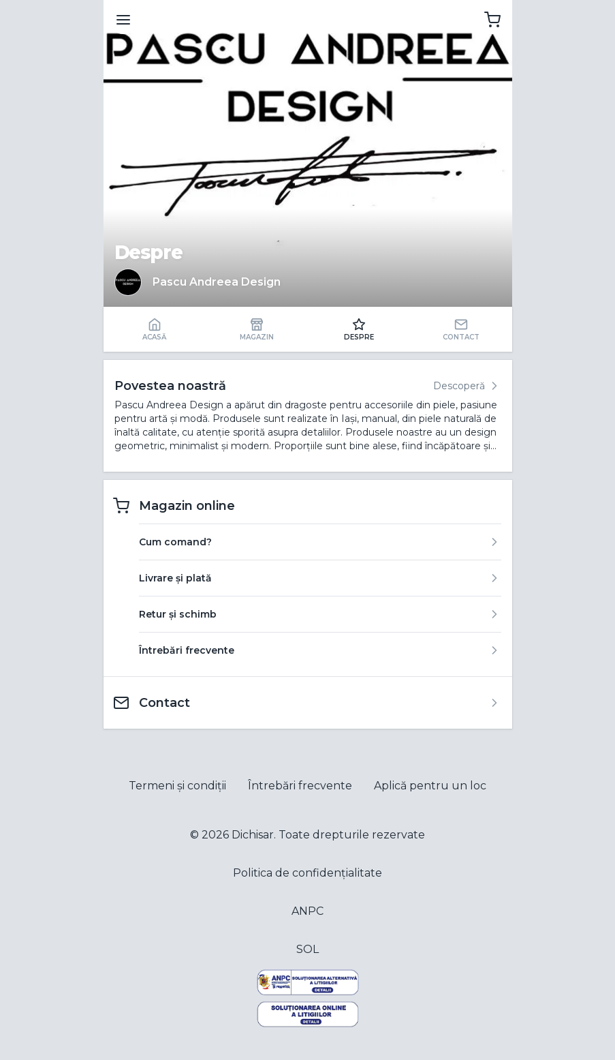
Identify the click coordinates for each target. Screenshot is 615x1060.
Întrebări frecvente (300, 785)
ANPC (307, 911)
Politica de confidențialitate (307, 872)
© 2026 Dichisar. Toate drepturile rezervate (307, 834)
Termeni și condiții (177, 785)
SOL (307, 949)
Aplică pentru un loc (430, 785)
